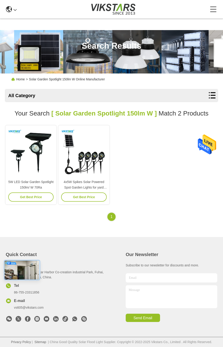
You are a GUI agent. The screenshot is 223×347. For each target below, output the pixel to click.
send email (142, 318)
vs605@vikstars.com (29, 307)
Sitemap (40, 342)
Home (20, 79)
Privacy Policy (21, 342)
